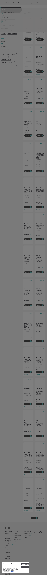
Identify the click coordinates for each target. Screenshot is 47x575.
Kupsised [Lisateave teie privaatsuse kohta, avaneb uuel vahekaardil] (12, 571)
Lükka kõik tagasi (26, 567)
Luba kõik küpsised (25, 564)
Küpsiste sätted (26, 569)
